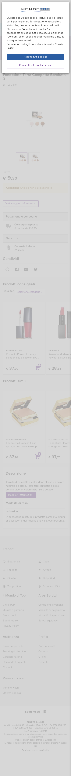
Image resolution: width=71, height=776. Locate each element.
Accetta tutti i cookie (35, 56)
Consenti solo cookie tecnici (35, 65)
